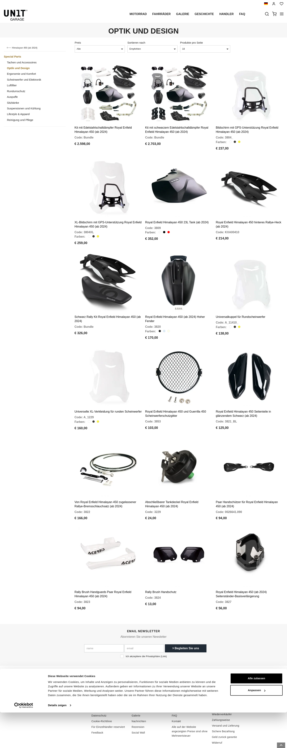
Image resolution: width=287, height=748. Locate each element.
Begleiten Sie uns (185, 627)
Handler (226, 14)
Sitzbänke (13, 102)
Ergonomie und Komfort (21, 73)
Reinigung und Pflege (20, 119)
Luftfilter (12, 85)
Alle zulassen (256, 713)
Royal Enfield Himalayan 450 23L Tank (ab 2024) (177, 215)
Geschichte (204, 14)
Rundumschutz (16, 91)
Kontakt (176, 700)
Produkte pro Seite (191, 42)
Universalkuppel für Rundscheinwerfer (240, 306)
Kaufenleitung (180, 683)
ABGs (215, 683)
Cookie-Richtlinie (102, 700)
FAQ (174, 694)
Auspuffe (12, 96)
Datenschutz (99, 694)
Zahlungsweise (221, 699)
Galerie (182, 14)
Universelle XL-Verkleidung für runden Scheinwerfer (108, 397)
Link (163, 635)
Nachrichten (139, 700)
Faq (242, 14)
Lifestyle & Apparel (18, 114)
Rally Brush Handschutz (160, 571)
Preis (78, 42)
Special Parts (12, 56)
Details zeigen (57, 740)
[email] (144, 627)
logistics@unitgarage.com (60, 683)
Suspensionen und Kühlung (24, 108)
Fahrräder (161, 14)
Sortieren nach (136, 42)
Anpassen (256, 725)
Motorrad (138, 14)
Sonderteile (138, 689)
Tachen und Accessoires (22, 62)
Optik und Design (18, 68)
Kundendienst (180, 689)
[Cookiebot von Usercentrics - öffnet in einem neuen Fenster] (24, 741)
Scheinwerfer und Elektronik (24, 79)
